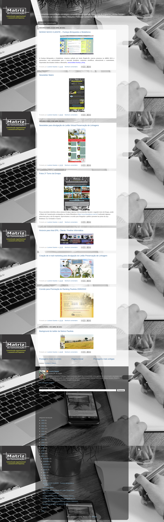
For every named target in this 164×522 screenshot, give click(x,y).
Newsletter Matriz (46, 75)
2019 (43, 434)
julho (44, 472)
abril (44, 481)
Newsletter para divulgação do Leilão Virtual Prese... (59, 490)
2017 (43, 439)
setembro (46, 467)
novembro (46, 461)
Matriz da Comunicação (48, 23)
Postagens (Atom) (50, 363)
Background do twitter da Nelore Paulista (56, 331)
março (45, 507)
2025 (43, 420)
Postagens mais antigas (103, 359)
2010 (43, 511)
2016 (43, 442)
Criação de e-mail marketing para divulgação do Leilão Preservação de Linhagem (73, 256)
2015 (43, 445)
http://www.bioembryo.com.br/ (87, 214)
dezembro (46, 458)
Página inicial (77, 359)
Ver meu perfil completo (46, 383)
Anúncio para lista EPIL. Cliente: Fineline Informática (61, 230)
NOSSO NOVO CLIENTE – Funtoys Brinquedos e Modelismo (65, 32)
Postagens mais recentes (50, 359)
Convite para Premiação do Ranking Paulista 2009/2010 (62, 289)
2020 (43, 431)
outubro (45, 464)
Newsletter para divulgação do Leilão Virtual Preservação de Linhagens (69, 125)
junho (45, 475)
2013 (43, 451)
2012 (43, 453)
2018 (43, 437)
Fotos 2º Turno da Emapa (50, 173)
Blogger (94, 516)
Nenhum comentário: (71, 67)
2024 (43, 423)
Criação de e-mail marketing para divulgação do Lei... (59, 498)
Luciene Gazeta (54, 371)
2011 (43, 456)
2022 (43, 426)
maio (44, 478)
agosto (45, 469)
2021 (43, 428)
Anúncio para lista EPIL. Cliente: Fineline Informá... (59, 496)
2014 (43, 448)
